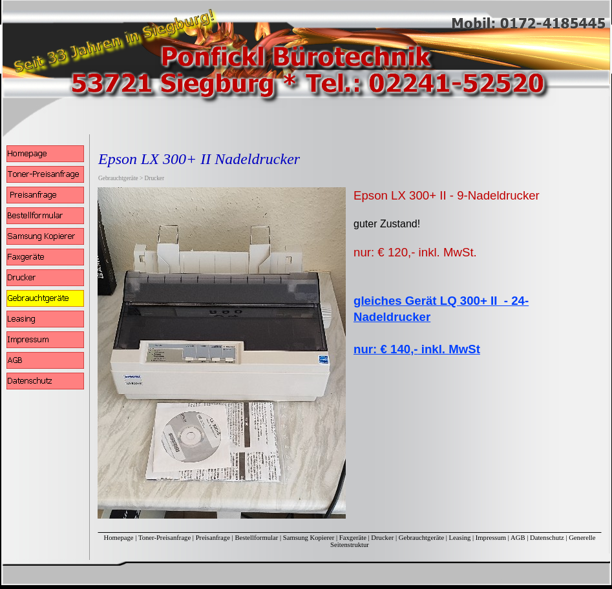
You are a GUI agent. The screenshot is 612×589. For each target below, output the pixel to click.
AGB (518, 537)
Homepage (118, 537)
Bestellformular (256, 537)
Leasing (460, 537)
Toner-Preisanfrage (164, 537)
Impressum (491, 537)
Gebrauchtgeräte (421, 537)
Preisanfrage (213, 537)
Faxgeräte (352, 537)
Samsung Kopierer (309, 537)
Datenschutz (547, 537)
